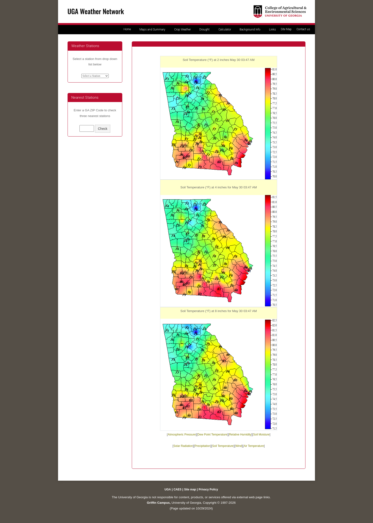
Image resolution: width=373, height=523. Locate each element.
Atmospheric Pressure (182, 434)
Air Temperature (254, 446)
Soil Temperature (223, 446)
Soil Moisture (261, 434)
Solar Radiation (183, 446)
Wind (238, 446)
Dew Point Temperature (212, 434)
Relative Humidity (240, 434)
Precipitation (202, 446)
